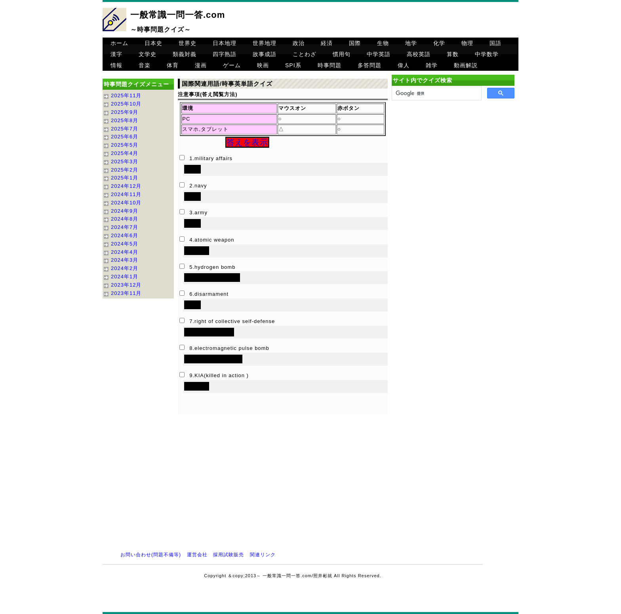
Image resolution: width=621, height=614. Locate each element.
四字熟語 (224, 54)
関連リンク (263, 554)
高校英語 (419, 54)
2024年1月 (124, 277)
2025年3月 (124, 161)
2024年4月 (124, 252)
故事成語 (264, 54)
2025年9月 (124, 112)
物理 (467, 43)
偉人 (404, 65)
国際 (355, 43)
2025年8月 (124, 120)
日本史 (153, 43)
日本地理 (224, 43)
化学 (439, 43)
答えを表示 (247, 142)
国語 (495, 43)
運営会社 (197, 554)
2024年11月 (126, 194)
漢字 (116, 54)
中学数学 (487, 54)
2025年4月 (124, 153)
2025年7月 (124, 129)
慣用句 (342, 54)
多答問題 (369, 65)
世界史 (187, 43)
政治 (299, 43)
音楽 (144, 65)
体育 (173, 65)
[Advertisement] (453, 170)
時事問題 (329, 65)
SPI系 (293, 65)
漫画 (201, 65)
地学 (411, 43)
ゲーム (232, 65)
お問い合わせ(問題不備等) (150, 554)
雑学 (432, 65)
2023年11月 (126, 293)
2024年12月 (126, 186)
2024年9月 (124, 211)
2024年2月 (124, 268)
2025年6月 (124, 137)
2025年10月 (126, 104)
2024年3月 (124, 260)
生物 (383, 43)
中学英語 (379, 54)
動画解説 (466, 65)
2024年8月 (124, 219)
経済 (327, 43)
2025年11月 (126, 95)
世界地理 (264, 43)
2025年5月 (124, 145)
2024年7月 (124, 227)
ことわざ (304, 54)
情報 (116, 65)
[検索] (436, 93)
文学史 (147, 54)
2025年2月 (124, 170)
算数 (453, 54)
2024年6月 (124, 235)
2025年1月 (124, 178)
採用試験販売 (228, 554)
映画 (263, 65)
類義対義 (184, 54)
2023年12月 (126, 285)
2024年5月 (124, 244)
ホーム (119, 43)
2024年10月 (126, 203)
